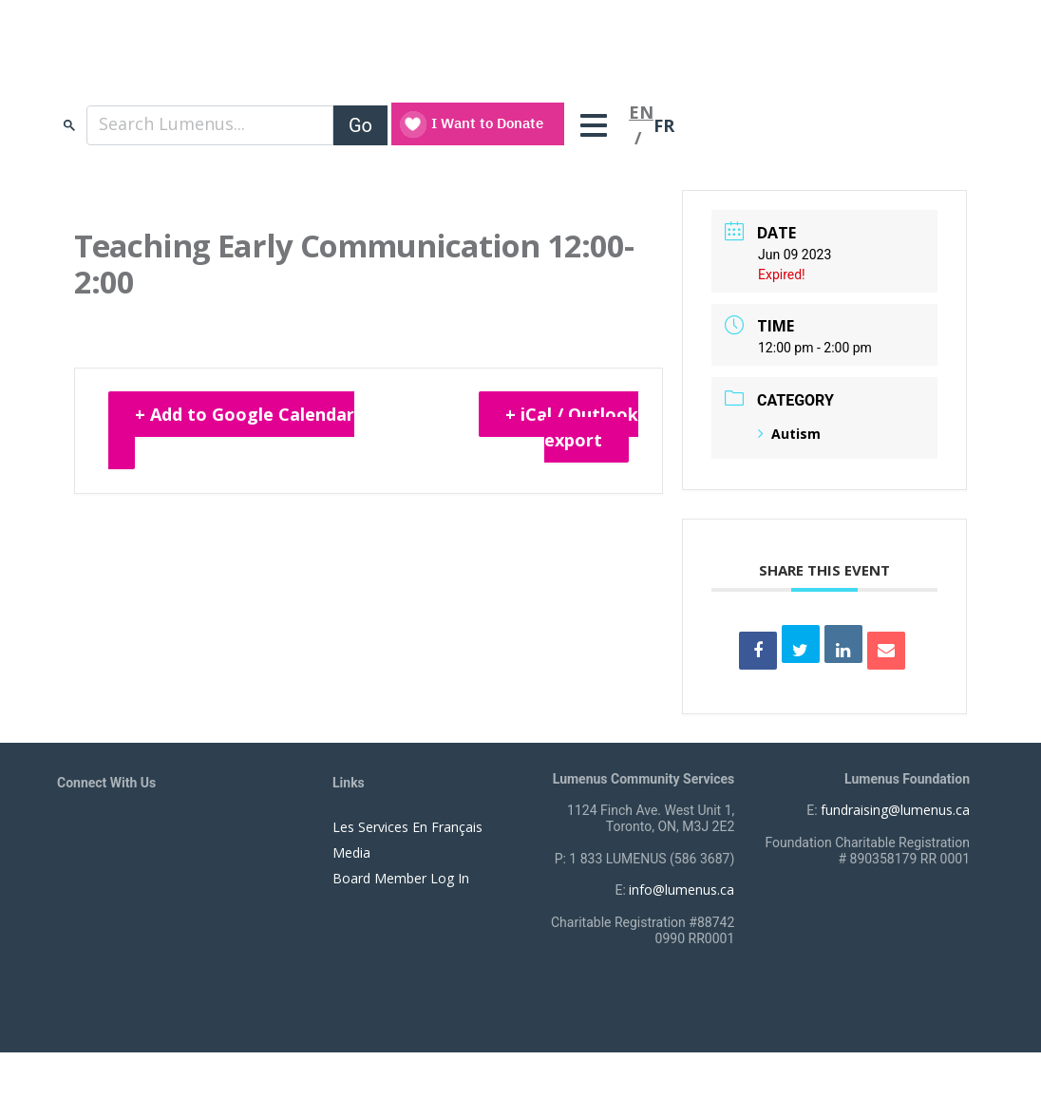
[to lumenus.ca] (258, 65)
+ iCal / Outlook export (571, 427)
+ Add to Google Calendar (244, 414)
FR (663, 125)
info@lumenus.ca (681, 889)
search (69, 125)
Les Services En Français (407, 827)
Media (351, 852)
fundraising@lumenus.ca (895, 810)
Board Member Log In (400, 878)
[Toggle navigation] (598, 125)
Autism (789, 434)
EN (641, 112)
